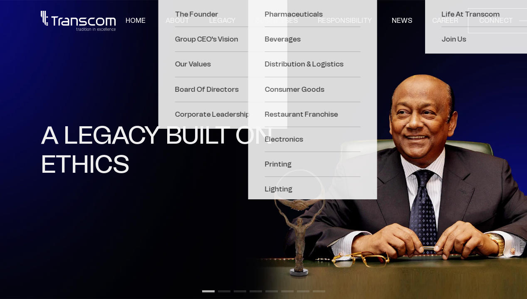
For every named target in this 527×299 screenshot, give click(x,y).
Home (136, 21)
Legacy (222, 21)
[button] (208, 291)
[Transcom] (78, 21)
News (402, 21)
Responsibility (345, 21)
